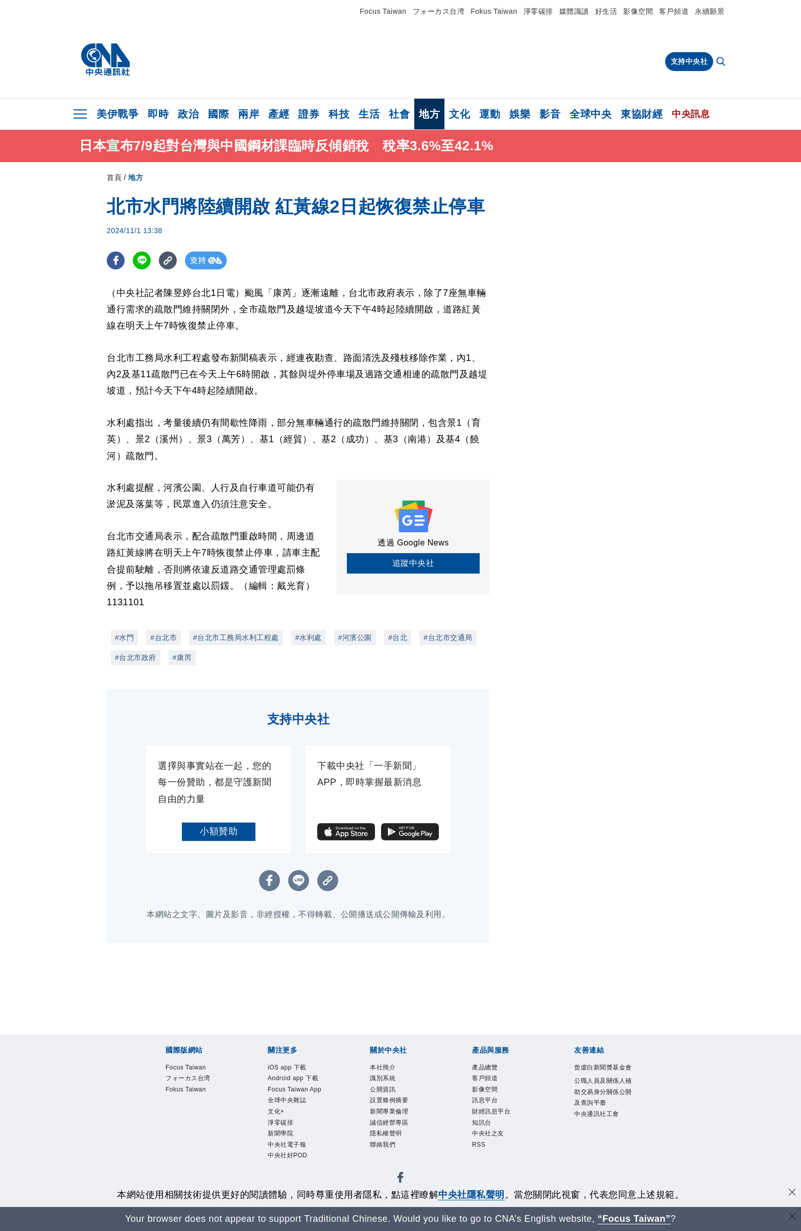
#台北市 (163, 637)
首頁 (114, 177)
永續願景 (709, 11)
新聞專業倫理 (395, 1120)
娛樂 (519, 114)
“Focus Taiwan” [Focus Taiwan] (634, 1219)
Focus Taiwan (383, 11)
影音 (549, 114)
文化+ (279, 1146)
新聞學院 (284, 1172)
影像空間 (638, 11)
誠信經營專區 (395, 1133)
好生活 (606, 11)
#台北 (397, 637)
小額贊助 (219, 831)
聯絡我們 (387, 1158)
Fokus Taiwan (493, 11)
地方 (429, 114)
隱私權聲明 (391, 1146)
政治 (188, 114)
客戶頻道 (674, 11)
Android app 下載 (296, 1088)
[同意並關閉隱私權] (792, 1193)
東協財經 (642, 114)
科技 (338, 114)
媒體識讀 (574, 11)
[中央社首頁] (105, 60)
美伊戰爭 (117, 114)
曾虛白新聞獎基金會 (603, 1075)
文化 (459, 114)
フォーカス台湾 (439, 11)
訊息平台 (489, 1107)
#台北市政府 (135, 657)
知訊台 (485, 1133)
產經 (278, 114)
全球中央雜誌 (293, 1133)
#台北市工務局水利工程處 (236, 637)
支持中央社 (689, 61)
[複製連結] (168, 260)
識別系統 (387, 1081)
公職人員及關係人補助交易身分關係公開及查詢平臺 (603, 1114)
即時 (158, 114)
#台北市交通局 (447, 637)
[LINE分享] (142, 260)
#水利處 (308, 637)
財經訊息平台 (497, 1120)
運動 (489, 114)
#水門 (124, 637)
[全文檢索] (721, 62)
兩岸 (248, 114)
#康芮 (182, 657)
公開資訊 (387, 1094)
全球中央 (590, 114)
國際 (218, 114)
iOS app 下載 (293, 1068)
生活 (369, 114)
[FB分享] (116, 260)
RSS (480, 1158)
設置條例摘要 (395, 1107)
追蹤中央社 (413, 563)
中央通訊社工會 (603, 1147)
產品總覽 (489, 1068)
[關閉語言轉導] (792, 1217)
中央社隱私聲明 (471, 1195)
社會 (399, 114)
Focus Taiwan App (293, 1113)
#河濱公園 (355, 637)
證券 (308, 114)
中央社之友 (493, 1146)
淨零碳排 (538, 11)
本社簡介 (387, 1068)
